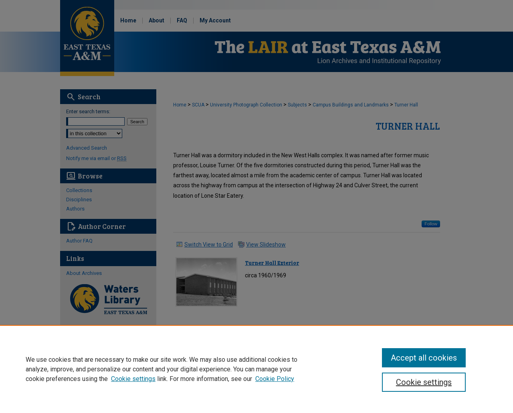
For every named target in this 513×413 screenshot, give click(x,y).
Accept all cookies (424, 358)
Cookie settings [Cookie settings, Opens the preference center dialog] (424, 382)
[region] (256, 369)
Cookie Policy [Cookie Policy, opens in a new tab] (274, 379)
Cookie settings (133, 379)
